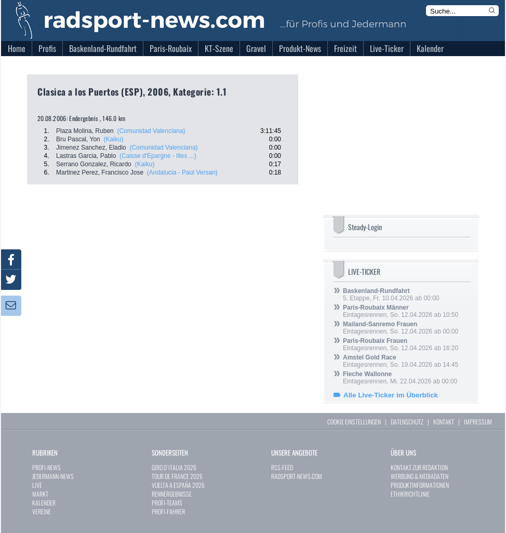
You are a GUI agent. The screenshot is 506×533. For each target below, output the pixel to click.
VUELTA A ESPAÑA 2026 (178, 485)
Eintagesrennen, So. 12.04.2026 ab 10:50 (400, 311)
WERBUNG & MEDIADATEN (419, 476)
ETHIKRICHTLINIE (410, 493)
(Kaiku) (113, 139)
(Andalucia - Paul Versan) (182, 172)
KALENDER (44, 502)
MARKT (40, 493)
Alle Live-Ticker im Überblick (390, 395)
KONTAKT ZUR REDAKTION (419, 467)
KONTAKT (443, 421)
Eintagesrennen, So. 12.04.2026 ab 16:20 (400, 344)
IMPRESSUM (478, 421)
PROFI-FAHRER (168, 511)
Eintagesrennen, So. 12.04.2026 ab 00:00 (400, 328)
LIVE (37, 485)
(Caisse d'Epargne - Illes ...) (157, 155)
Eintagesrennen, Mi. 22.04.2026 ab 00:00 (400, 377)
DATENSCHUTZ (407, 421)
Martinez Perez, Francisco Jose (99, 172)
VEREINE (41, 511)
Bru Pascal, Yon (78, 139)
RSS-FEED (282, 467)
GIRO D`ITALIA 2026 (174, 467)
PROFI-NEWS (46, 467)
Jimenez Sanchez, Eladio (91, 147)
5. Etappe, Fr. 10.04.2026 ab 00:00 (391, 294)
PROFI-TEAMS (167, 502)
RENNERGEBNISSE (172, 493)
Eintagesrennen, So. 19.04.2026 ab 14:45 (400, 361)
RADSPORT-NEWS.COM (296, 476)
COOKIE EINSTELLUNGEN (354, 421)
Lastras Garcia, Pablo (86, 155)
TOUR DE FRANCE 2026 (177, 476)
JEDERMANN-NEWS (53, 476)
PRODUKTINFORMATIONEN (420, 485)
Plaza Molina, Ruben (85, 131)
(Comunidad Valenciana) (151, 131)
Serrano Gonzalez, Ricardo (93, 164)
